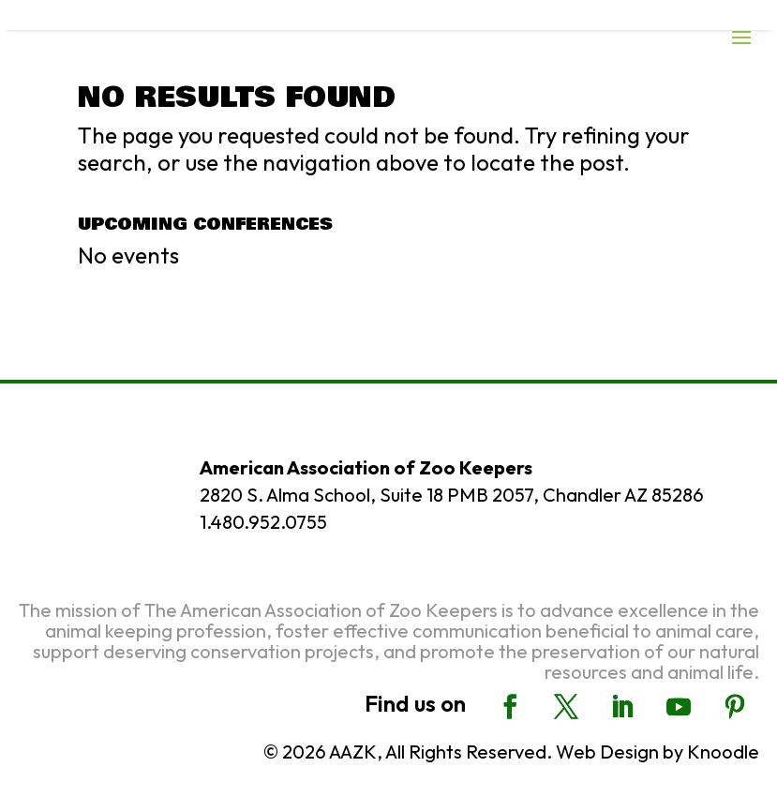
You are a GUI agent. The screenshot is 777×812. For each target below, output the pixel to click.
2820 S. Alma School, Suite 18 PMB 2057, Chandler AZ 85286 (452, 494)
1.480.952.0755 (263, 522)
